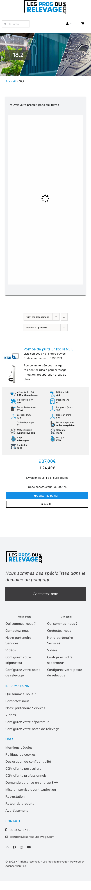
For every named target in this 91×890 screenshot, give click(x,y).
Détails (47, 504)
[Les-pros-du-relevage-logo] (24, 551)
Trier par (37, 317)
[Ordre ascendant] (64, 317)
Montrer (36, 327)
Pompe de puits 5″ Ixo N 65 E (49, 349)
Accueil (11, 81)
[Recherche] (15, 23)
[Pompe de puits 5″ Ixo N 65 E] (12, 365)
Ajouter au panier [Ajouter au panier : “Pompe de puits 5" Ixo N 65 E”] (47, 495)
